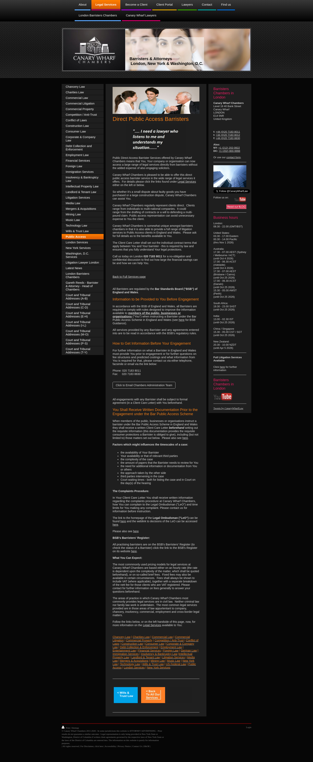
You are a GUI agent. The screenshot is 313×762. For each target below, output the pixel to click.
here (181, 319)
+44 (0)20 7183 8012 (228, 134)
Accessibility (110, 746)
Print (66, 728)
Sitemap (75, 728)
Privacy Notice (124, 746)
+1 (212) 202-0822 (229, 147)
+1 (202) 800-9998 (229, 150)
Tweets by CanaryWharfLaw (228, 408)
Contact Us (137, 746)
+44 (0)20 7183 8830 (228, 138)
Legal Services (152, 625)
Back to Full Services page (129, 276)
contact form (233, 157)
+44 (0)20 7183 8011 (228, 131)
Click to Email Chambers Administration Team (144, 385)
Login (248, 727)
